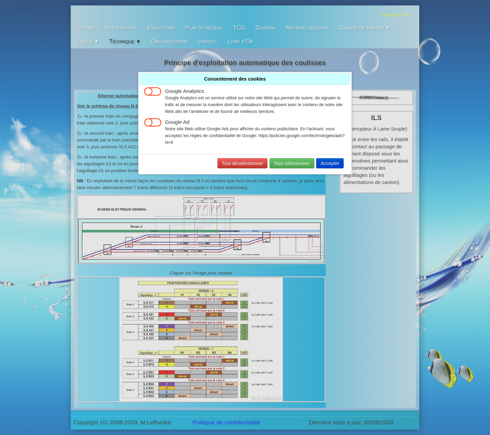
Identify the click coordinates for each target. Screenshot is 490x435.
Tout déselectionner (242, 163)
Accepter (330, 163)
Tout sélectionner (292, 163)
